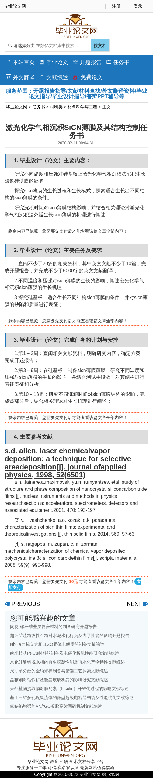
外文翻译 (20, 77)
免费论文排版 (88, 78)
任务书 (118, 62)
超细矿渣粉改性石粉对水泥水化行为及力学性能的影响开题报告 (69, 635)
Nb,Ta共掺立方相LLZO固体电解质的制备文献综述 (57, 644)
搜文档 (100, 45)
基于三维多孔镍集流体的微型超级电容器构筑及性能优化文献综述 (72, 697)
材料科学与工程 (82, 106)
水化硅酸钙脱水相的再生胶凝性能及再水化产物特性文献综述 (67, 662)
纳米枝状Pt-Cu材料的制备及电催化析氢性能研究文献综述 (64, 653)
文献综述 (53, 77)
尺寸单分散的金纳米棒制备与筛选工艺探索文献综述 (59, 670)
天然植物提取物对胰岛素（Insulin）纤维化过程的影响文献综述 (69, 688)
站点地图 (110, 774)
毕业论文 (53, 62)
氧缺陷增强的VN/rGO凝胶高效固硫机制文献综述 (56, 706)
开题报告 (87, 62)
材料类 (56, 106)
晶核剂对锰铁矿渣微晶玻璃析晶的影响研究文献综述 (59, 679)
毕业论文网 (16, 106)
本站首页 (20, 62)
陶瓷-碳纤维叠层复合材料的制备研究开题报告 (53, 626)
